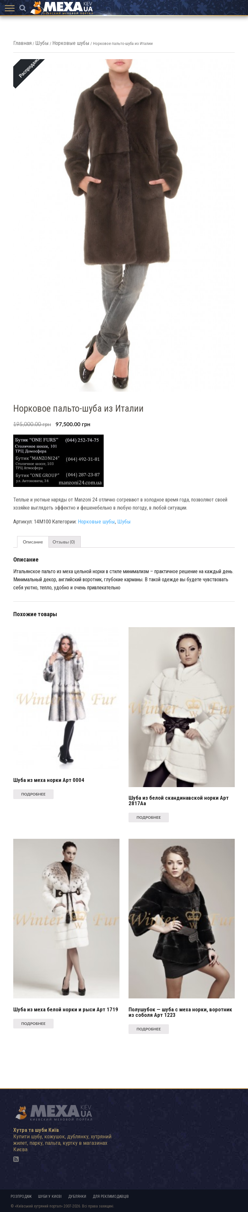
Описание (33, 541)
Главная (22, 43)
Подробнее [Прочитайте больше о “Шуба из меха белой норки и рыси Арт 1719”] (33, 1023)
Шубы (42, 43)
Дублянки (77, 1196)
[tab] (33, 542)
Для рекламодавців (111, 1196)
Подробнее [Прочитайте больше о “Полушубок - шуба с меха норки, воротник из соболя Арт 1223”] (149, 1029)
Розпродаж (21, 1196)
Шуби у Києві (50, 1196)
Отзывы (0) (64, 541)
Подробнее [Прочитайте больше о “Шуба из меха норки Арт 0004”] (33, 794)
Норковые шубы (70, 43)
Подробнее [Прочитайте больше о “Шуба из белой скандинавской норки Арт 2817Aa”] (149, 817)
